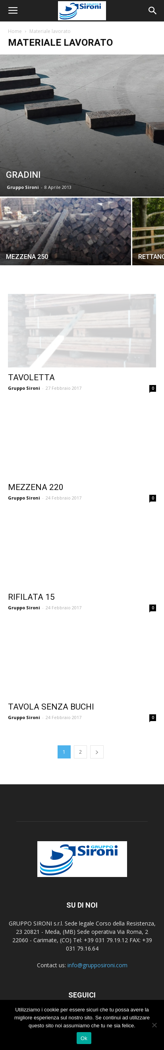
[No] (154, 1025)
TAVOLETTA (31, 377)
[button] (153, 10)
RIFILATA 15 (31, 597)
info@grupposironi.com (97, 965)
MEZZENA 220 (36, 487)
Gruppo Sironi (23, 187)
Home (15, 31)
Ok (84, 1038)
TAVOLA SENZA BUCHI (51, 707)
